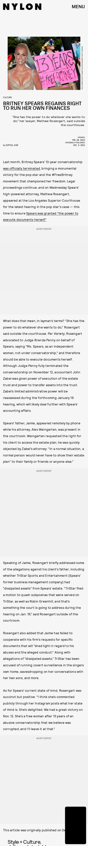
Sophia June (12, 145)
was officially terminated (21, 168)
